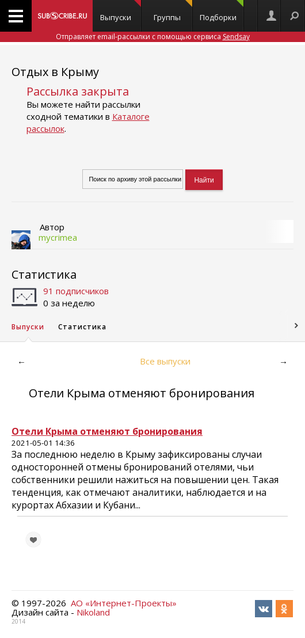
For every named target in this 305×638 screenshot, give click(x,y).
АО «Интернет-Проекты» (124, 603)
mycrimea (58, 237)
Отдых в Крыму (55, 71)
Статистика (44, 274)
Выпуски (120, 11)
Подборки (221, 11)
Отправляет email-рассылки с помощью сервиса (153, 36)
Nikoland (93, 612)
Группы (173, 11)
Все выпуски (165, 361)
